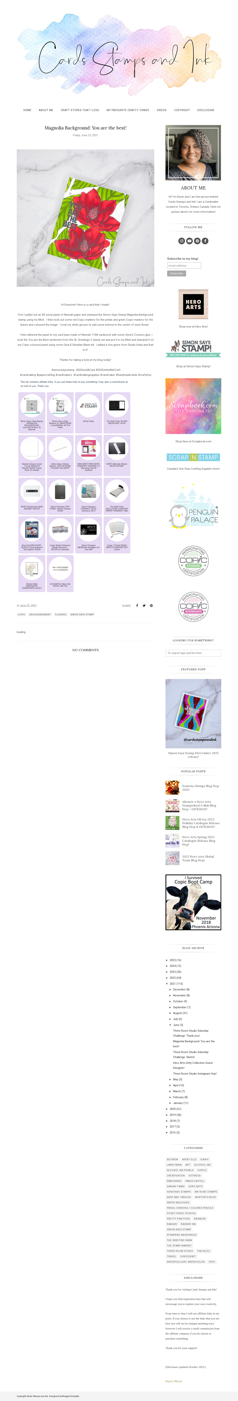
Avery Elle (189, 1159)
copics (202, 1170)
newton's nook (205, 1197)
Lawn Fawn (174, 1165)
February (178, 1097)
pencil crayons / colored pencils (190, 1208)
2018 (173, 1121)
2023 (173, 972)
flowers (60, 614)
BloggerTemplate (70, 1396)
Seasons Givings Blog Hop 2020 (200, 787)
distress (195, 1175)
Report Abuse (173, 1381)
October (178, 1001)
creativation (176, 1175)
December (179, 989)
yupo (212, 1262)
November (179, 995)
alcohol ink (202, 1165)
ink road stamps (206, 1192)
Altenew (172, 1159)
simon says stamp (82, 614)
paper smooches (178, 1202)
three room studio (180, 1251)
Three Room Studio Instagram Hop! (195, 1073)
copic (21, 614)
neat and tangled (179, 1197)
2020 (173, 1109)
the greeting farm (179, 1240)
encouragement (40, 614)
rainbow (200, 1218)
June (176, 1025)
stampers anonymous (182, 1235)
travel (171, 1256)
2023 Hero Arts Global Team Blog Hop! (198, 858)
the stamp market (179, 1245)
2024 (173, 966)
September (179, 1007)
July (175, 1019)
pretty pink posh (178, 1218)
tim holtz (203, 1251)
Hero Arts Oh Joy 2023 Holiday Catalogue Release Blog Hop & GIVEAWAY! (201, 823)
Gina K (204, 1159)
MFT (188, 1165)
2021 (173, 983)
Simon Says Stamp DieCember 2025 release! (193, 755)
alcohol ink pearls (180, 1170)
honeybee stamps (179, 1192)
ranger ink (188, 1224)
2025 (173, 960)
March (177, 1091)
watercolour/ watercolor (186, 1262)
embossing (174, 1181)
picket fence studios (181, 1213)
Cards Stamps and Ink (37, 1396)
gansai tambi (176, 1186)
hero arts (196, 1186)
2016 (173, 1132)
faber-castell (195, 1181)
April (175, 1085)
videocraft (188, 1256)
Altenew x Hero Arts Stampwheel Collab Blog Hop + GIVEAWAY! (199, 805)
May (175, 1079)
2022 (173, 977)
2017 (173, 1126)
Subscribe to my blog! (182, 258)
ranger (172, 1224)
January (178, 1103)
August (177, 1013)
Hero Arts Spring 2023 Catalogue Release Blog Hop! (198, 840)
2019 (173, 1115)
